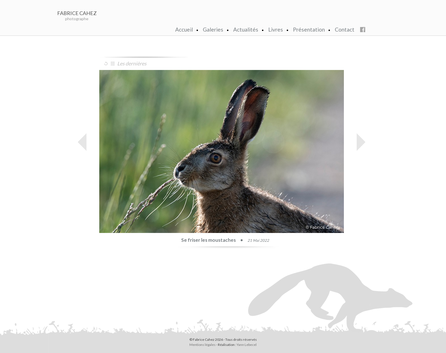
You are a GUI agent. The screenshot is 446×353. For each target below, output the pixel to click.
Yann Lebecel (247, 344)
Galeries (213, 29)
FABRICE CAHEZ (77, 13)
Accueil (184, 29)
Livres (275, 29)
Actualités (245, 29)
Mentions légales (202, 344)
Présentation (309, 29)
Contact (344, 29)
